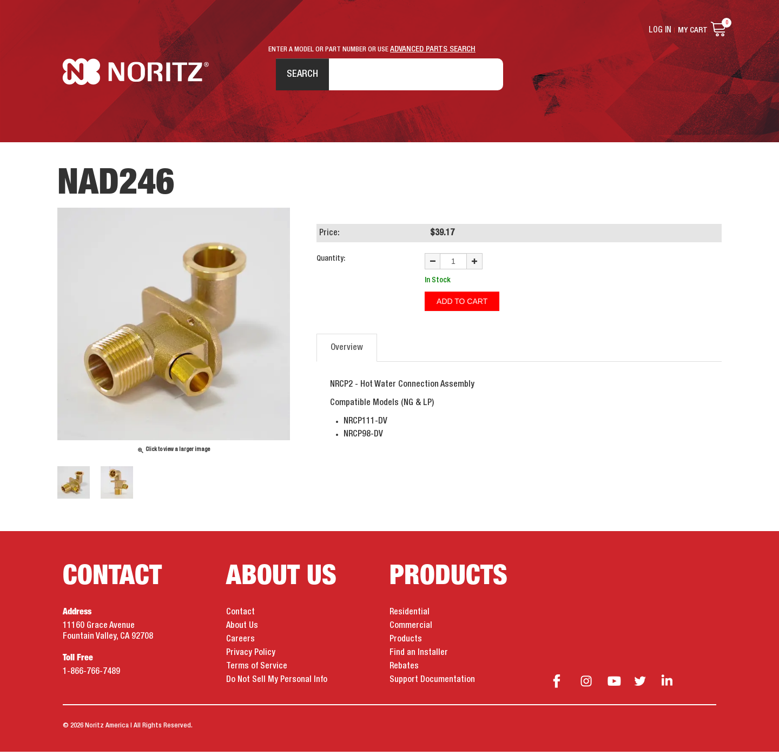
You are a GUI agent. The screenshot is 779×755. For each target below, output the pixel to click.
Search (297, 75)
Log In (660, 30)
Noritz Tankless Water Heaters (136, 76)
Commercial (411, 629)
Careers (240, 642)
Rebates (404, 669)
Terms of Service (256, 669)
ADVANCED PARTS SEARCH (433, 49)
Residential (410, 615)
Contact (240, 615)
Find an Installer (419, 656)
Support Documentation (432, 683)
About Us (242, 629)
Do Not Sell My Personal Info (276, 683)
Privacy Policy (250, 656)
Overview (347, 350)
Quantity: (330, 262)
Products (406, 642)
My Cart (693, 30)
